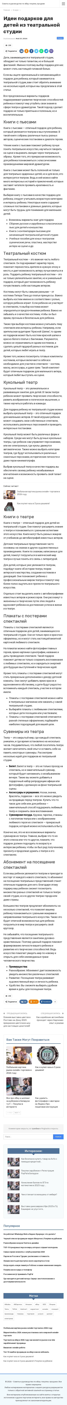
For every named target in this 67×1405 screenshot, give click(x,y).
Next (17, 1113)
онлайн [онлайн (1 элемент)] (45, 1309)
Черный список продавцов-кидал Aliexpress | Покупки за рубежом (32, 1239)
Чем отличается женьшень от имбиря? (39, 1194)
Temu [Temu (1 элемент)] (7, 1309)
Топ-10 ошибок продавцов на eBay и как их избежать (26, 1352)
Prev (9, 1113)
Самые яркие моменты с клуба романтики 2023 (24, 1252)
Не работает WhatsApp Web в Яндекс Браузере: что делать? (29, 1234)
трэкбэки (36, 1129)
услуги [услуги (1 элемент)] (40, 1314)
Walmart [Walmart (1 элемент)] (23, 1309)
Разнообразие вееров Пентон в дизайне (21, 1243)
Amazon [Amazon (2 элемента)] (29, 1304)
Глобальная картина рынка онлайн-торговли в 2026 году (27, 1328)
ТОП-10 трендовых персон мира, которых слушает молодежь (30, 1247)
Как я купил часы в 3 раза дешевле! (33, 503)
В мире (60, 38)
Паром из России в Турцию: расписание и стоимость (26, 1256)
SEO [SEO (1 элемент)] (44, 1304)
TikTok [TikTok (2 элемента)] (14, 1309)
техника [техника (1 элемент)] (20, 1314)
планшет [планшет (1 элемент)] (55, 1309)
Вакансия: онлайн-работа (14, 1348)
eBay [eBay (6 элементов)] (37, 1304)
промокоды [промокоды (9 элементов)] (9, 1314)
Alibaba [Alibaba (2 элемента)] (7, 1304)
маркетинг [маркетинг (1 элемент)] (34, 1309)
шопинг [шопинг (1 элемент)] (50, 1314)
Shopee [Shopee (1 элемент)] (52, 1304)
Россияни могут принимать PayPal (18, 1274)
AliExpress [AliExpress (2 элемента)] (18, 1304)
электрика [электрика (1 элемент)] (9, 1319)
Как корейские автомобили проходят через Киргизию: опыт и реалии (50, 1020)
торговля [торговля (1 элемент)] (30, 1314)
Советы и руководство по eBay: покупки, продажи (23, 4)
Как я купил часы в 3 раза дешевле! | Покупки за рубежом (27, 1361)
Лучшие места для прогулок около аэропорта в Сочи (26, 1261)
